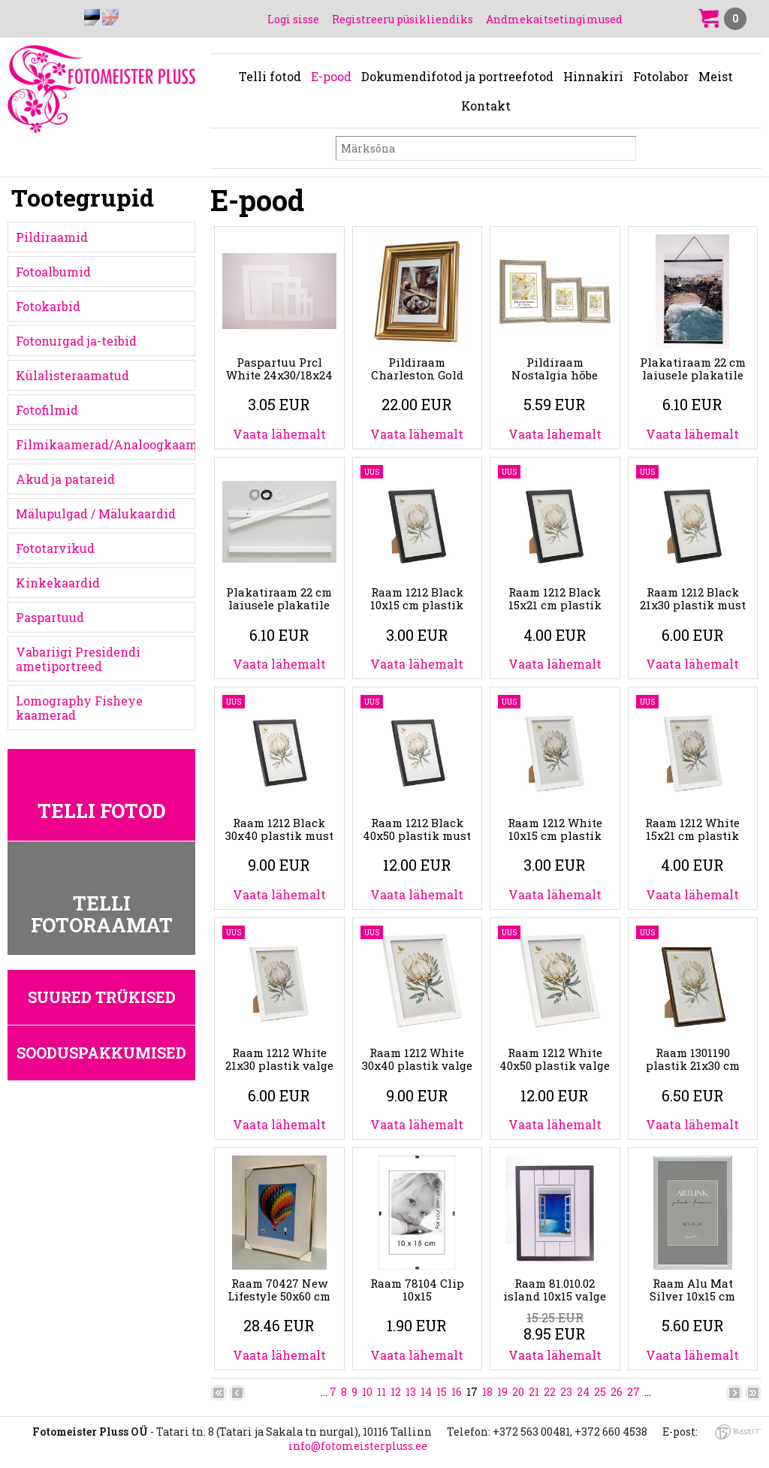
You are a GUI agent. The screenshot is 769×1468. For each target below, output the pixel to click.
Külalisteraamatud (72, 375)
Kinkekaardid (58, 583)
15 (441, 1392)
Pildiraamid (52, 237)
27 (633, 1392)
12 (396, 1392)
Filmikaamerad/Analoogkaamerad (105, 444)
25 (600, 1392)
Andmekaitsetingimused (554, 19)
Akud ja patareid (65, 479)
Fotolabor (661, 76)
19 (502, 1392)
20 (518, 1392)
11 (381, 1392)
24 (583, 1392)
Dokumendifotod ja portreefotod (457, 76)
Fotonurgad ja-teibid (76, 341)
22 (550, 1392)
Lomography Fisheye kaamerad (79, 708)
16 (456, 1392)
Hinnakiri (593, 76)
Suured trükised (102, 997)
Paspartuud (50, 617)
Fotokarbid (48, 306)
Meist (715, 76)
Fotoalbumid (53, 271)
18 (487, 1392)
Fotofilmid (47, 410)
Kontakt (486, 105)
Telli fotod (270, 76)
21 (534, 1392)
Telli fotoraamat (102, 914)
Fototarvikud (55, 548)
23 (566, 1392)
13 (411, 1392)
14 (426, 1392)
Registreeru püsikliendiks (402, 19)
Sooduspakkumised (101, 1052)
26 (617, 1392)
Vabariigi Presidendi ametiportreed (78, 659)
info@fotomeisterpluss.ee (357, 1446)
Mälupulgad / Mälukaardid (96, 513)
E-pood (331, 76)
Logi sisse (293, 19)
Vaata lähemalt (279, 434)
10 (367, 1392)
